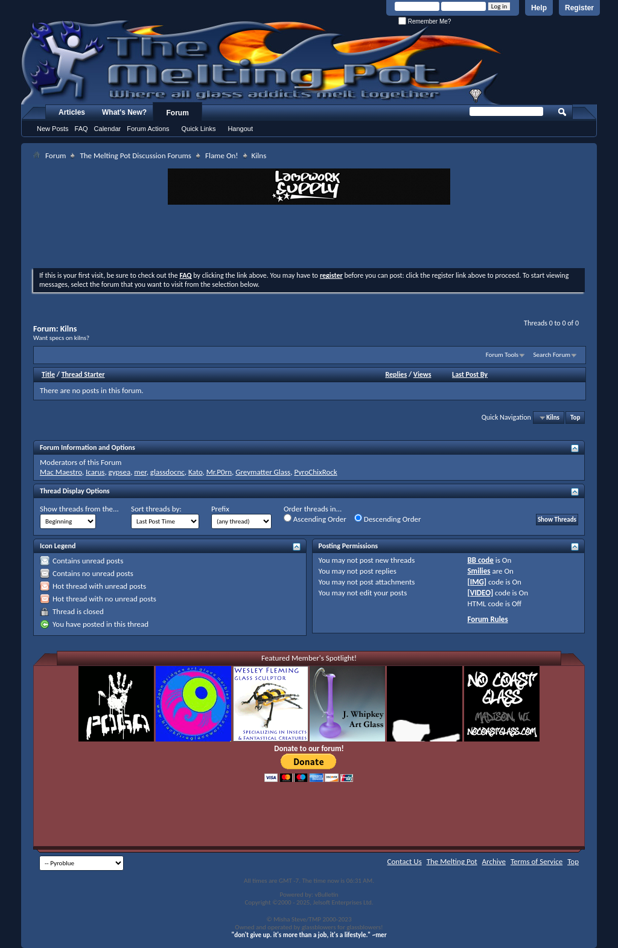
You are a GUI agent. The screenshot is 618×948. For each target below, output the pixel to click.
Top (575, 417)
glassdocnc (167, 471)
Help (539, 8)
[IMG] (476, 581)
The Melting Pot (452, 861)
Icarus (95, 471)
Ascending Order (315, 519)
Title (48, 374)
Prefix (220, 508)
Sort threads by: (156, 508)
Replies (396, 374)
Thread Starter (83, 374)
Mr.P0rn (219, 471)
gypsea (120, 471)
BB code (480, 560)
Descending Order (387, 519)
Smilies (478, 570)
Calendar (107, 128)
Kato (195, 471)
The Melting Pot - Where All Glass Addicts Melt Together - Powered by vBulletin (262, 62)
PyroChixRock (315, 471)
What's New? (124, 112)
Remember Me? (424, 21)
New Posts (53, 128)
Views (422, 374)
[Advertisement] (309, 238)
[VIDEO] (480, 592)
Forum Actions (148, 128)
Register (579, 8)
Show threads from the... (79, 508)
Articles (72, 112)
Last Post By (470, 374)
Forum (178, 113)
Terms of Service (536, 861)
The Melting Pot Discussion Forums (135, 155)
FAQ (81, 128)
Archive (494, 861)
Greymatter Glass (262, 471)
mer (140, 471)
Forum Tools (502, 355)
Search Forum (552, 355)
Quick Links (199, 128)
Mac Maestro (61, 471)
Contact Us (404, 861)
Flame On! (221, 155)
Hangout (240, 128)
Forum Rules (487, 619)
